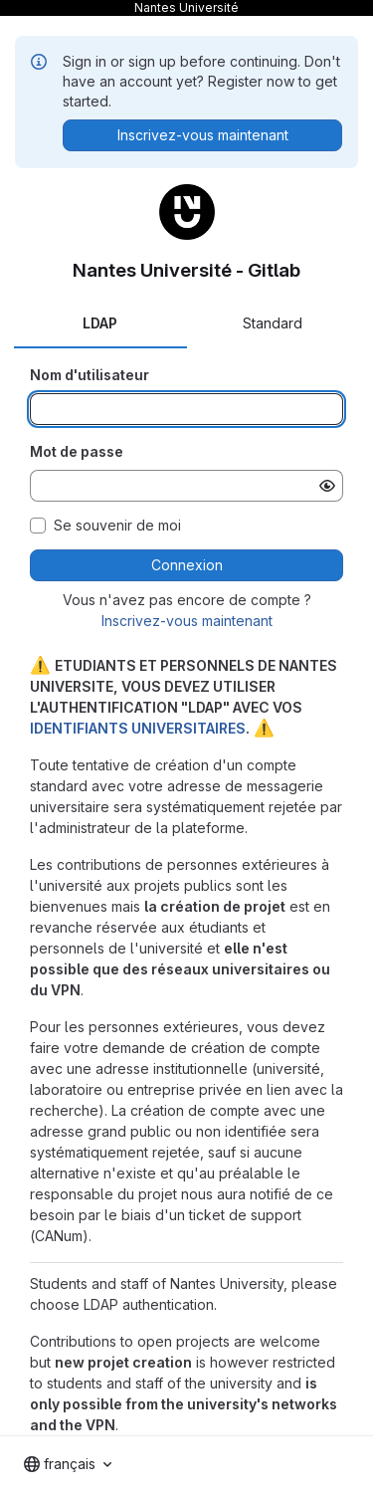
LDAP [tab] (100, 323)
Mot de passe (76, 451)
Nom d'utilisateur (89, 374)
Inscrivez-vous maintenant (187, 620)
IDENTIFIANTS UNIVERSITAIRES (138, 728)
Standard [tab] (272, 323)
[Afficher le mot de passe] (327, 486)
